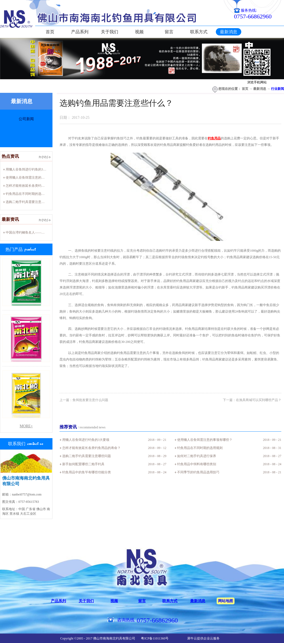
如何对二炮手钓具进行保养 (196, 456)
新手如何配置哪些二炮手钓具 (83, 464)
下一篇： (252, 400)
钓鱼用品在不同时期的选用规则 (28, 194)
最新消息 (259, 89)
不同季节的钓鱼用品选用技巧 (198, 472)
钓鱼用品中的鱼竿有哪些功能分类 (86, 472)
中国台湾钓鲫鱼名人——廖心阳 (28, 232)
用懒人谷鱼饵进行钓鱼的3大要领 (29, 169)
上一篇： (84, 400)
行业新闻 (277, 89)
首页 (50, 31)
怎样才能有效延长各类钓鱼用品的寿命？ (35, 186)
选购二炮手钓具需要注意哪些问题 (30, 202)
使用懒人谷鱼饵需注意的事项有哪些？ (33, 177)
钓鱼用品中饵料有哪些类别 (196, 464)
